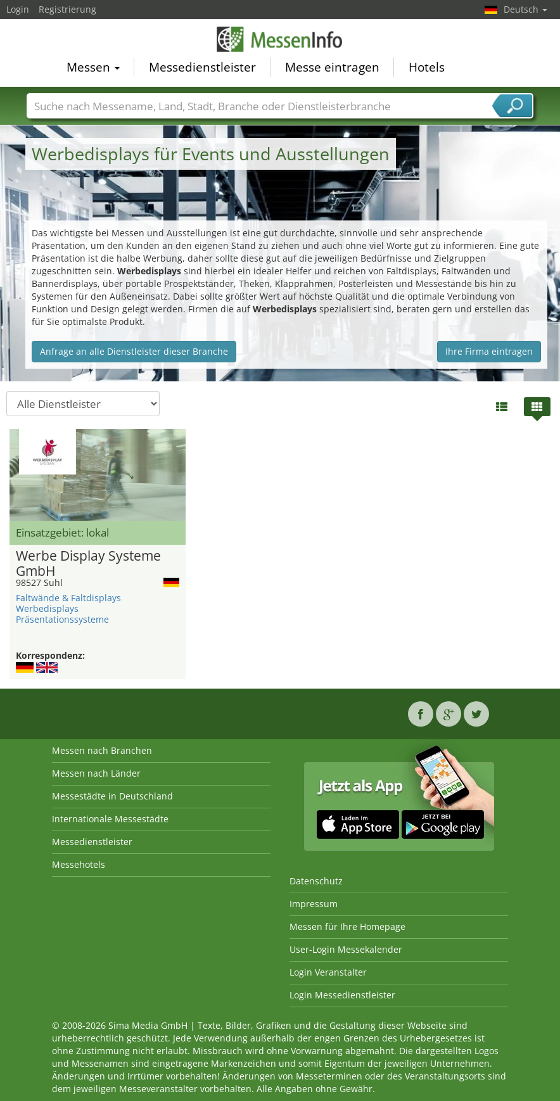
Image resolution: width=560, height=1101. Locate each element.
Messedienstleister (202, 67)
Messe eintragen (332, 67)
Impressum (314, 904)
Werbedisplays (47, 608)
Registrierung (67, 9)
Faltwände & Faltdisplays (68, 598)
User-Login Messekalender (346, 949)
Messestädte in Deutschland (112, 796)
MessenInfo (280, 39)
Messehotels (78, 864)
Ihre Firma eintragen (489, 351)
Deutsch (525, 9)
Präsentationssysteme (62, 619)
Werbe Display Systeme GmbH (88, 564)
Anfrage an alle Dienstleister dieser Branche (134, 351)
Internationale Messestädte (110, 819)
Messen (93, 67)
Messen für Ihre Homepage (347, 926)
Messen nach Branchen (102, 750)
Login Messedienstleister (342, 995)
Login (17, 9)
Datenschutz (316, 881)
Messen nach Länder (96, 773)
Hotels (427, 67)
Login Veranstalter (328, 972)
